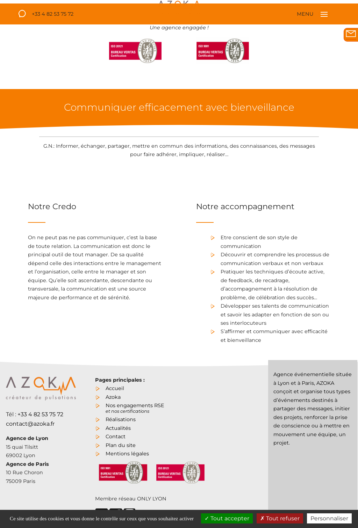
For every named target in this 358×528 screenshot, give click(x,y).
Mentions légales (127, 453)
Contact (116, 436)
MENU (313, 14)
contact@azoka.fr (30, 423)
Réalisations (121, 419)
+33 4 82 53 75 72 (52, 14)
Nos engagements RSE (135, 407)
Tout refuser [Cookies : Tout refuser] (280, 518)
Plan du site (121, 445)
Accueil (115, 388)
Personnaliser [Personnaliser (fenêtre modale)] (329, 518)
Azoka (113, 397)
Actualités (118, 428)
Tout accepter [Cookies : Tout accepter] (227, 518)
